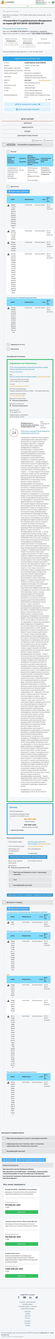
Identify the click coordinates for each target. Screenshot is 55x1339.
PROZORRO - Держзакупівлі (27, 1302)
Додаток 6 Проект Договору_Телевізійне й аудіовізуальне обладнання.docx (13, 955)
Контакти (28, 1316)
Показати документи (19, 400)
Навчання (27, 1311)
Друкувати (9, 1160)
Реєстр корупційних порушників (27, 109)
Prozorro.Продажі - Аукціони (27, 1306)
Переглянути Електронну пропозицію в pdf (28, 857)
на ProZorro (34, 31)
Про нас (27, 1318)
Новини (27, 1314)
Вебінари (27, 1323)
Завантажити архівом (18, 191)
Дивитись (22, 1212)
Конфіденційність (44, 1333)
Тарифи (27, 1325)
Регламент (27, 1321)
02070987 (27, 80)
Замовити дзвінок (40, 3)
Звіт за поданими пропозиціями (31, 1160)
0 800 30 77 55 (38, 1)
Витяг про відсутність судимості (27, 104)
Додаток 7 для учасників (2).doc (13, 235)
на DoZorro (43, 31)
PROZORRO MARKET (27, 1304)
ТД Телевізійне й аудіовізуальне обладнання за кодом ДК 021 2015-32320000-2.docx (13, 320)
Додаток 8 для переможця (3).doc (13, 246)
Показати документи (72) (19, 867)
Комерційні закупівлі (27, 1309)
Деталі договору (17, 830)
